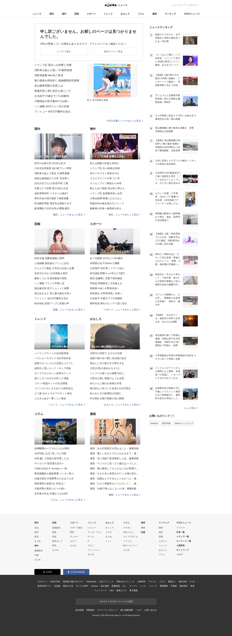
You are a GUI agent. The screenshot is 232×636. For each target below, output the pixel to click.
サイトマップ (182, 550)
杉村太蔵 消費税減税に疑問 (49, 258)
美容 (192, 586)
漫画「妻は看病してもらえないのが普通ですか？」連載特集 (115, 468)
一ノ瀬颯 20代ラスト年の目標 (51, 106)
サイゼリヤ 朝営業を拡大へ (49, 463)
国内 (51, 13)
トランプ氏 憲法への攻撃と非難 (53, 65)
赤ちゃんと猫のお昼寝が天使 (106, 383)
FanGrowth (91, 581)
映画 (54, 532)
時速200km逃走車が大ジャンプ (107, 203)
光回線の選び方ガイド (73, 581)
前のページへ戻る (113, 51)
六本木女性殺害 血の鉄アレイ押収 (53, 168)
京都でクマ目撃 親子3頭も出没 (51, 188)
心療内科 (141, 581)
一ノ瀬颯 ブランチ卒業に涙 (49, 283)
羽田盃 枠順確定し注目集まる (106, 283)
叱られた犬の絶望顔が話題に (106, 393)
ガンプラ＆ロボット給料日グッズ (52, 373)
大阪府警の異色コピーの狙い (50, 488)
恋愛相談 (116, 586)
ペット (108, 541)
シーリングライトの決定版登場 (51, 353)
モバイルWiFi (82, 586)
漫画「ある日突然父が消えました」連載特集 (114, 448)
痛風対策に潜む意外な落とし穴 (52, 90)
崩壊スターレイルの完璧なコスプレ (53, 363)
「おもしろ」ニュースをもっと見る (121, 404)
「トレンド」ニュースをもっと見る (65, 404)
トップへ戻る (64, 51)
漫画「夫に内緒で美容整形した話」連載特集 (114, 458)
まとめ (37, 541)
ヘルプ (179, 554)
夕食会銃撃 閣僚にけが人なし (106, 198)
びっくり (109, 527)
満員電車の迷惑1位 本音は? (49, 483)
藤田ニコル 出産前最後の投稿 (50, 278)
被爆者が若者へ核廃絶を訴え (106, 208)
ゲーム (91, 536)
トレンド (108, 13)
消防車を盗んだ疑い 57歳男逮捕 (53, 70)
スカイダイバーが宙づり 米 (105, 178)
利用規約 (90, 610)
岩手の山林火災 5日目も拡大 (50, 163)
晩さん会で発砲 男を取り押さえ (107, 188)
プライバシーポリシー (107, 610)
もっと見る (191, 408)
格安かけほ (68, 586)
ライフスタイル (130, 536)
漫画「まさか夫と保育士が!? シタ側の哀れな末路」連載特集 (115, 473)
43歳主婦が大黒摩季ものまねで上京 (54, 478)
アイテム (152, 581)
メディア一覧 (182, 536)
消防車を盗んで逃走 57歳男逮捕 (52, 173)
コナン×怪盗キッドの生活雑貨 (50, 383)
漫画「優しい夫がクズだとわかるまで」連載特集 (115, 453)
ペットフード (100, 590)
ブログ (162, 581)
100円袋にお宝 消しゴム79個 (50, 453)
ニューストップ (179, 5)
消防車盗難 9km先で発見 (48, 75)
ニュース (36, 13)
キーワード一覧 (183, 541)
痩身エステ (121, 590)
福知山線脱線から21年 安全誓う (52, 178)
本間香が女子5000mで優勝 (104, 263)
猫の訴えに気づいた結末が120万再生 (110, 388)
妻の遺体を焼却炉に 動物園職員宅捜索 (56, 80)
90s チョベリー (130, 545)
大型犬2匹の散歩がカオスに (105, 368)
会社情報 (79, 610)
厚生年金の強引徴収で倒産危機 (51, 198)
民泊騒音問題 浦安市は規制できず (53, 203)
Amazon (154, 423)
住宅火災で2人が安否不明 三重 (51, 183)
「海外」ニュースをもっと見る (123, 214)
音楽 (54, 536)
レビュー (92, 527)
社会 (36, 527)
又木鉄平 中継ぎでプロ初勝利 (51, 96)
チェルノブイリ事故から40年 (106, 183)
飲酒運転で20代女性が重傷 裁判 (52, 208)
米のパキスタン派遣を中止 (104, 173)
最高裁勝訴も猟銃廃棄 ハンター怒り (54, 473)
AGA (111, 590)
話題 (143, 532)
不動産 (174, 586)
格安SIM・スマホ (187, 581)
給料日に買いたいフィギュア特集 (52, 368)
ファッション (94, 550)
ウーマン (133, 586)
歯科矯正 (184, 586)
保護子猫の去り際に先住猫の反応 (108, 358)
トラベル (127, 541)
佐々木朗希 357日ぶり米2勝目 (106, 258)
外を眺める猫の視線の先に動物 (107, 398)
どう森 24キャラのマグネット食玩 (53, 393)
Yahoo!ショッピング (183, 423)
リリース (180, 527)
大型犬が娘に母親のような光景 (107, 378)
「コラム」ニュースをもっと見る (67, 499)
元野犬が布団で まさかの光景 (106, 353)
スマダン (127, 527)
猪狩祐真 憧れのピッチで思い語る (108, 303)
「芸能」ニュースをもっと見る (68, 309)
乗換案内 (164, 586)
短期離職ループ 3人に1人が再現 (52, 448)
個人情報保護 (126, 610)
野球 (72, 532)
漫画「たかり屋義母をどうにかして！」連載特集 (115, 483)
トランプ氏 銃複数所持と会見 (106, 193)
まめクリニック (106, 581)
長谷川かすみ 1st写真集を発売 (51, 273)
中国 (36, 555)
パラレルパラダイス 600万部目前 (52, 358)
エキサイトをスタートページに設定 (116, 601)
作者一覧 (180, 532)
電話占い (172, 581)
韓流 (54, 545)
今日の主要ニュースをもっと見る (125, 120)
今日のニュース (192, 13)
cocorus (94, 586)
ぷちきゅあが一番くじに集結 (50, 398)
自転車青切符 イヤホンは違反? (51, 193)
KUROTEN (55, 581)
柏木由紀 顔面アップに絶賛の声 (51, 303)
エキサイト (194, 5)
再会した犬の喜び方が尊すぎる (107, 363)
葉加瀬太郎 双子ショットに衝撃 (51, 288)
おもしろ (125, 13)
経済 (36, 532)
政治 (36, 536)
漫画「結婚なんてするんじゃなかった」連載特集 (115, 478)
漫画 (154, 13)
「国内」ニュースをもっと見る (68, 214)
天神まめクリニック (125, 581)
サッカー (74, 536)
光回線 (57, 586)
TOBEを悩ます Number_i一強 (50, 468)
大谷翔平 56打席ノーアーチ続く (107, 268)
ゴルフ (73, 541)
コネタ (108, 532)
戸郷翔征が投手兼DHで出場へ (51, 101)
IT (89, 541)
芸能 (76, 13)
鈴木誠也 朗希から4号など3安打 (107, 273)
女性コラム (128, 532)
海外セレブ (57, 541)
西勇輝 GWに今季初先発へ (104, 288)
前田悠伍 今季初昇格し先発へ (106, 293)
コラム (141, 13)
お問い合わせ (150, 610)
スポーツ (91, 13)
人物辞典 (180, 545)
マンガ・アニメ (95, 532)
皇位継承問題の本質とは (48, 85)
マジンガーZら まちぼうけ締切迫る (53, 388)
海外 (64, 13)
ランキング (170, 13)
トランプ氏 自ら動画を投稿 (105, 168)
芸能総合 (56, 527)
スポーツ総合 (76, 527)
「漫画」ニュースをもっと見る (123, 494)
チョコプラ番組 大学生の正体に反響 (54, 268)
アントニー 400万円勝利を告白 (52, 111)
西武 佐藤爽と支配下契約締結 (106, 278)
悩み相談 (105, 586)
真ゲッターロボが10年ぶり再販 (51, 378)
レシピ (143, 586)
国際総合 (38, 550)
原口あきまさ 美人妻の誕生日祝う (53, 293)
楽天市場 (166, 423)
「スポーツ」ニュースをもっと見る (121, 309)
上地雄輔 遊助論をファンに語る (51, 263)
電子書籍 (133, 590)
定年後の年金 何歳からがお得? (51, 493)
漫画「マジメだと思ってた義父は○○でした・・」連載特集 (115, 463)
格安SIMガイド (44, 586)
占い (124, 586)
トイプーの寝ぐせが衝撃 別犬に (107, 373)
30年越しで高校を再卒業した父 (51, 458)
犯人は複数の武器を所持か (104, 163)
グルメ (91, 545)
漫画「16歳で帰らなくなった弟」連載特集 (113, 488)
